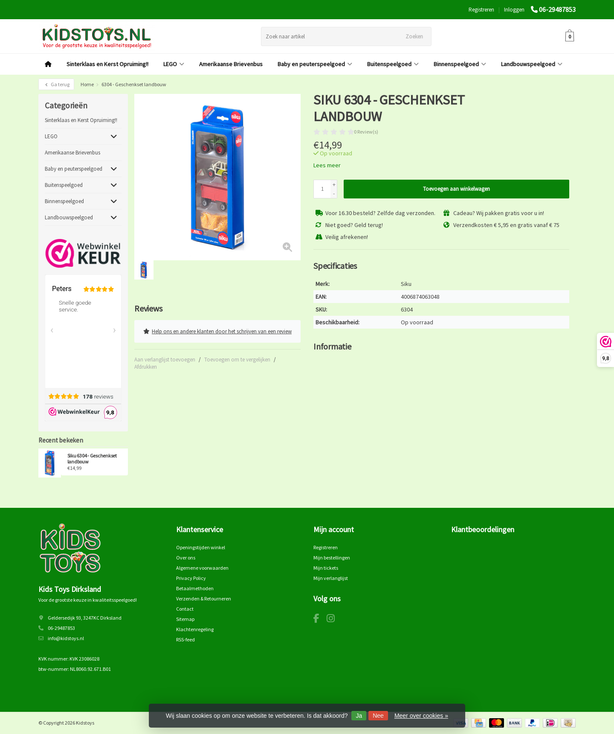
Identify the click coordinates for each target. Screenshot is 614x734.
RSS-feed (185, 639)
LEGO (173, 64)
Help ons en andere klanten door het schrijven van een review (217, 331)
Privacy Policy (191, 578)
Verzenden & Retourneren (203, 598)
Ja (359, 715)
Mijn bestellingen (331, 557)
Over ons (185, 557)
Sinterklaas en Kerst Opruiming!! (107, 64)
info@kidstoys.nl (66, 638)
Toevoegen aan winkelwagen (456, 188)
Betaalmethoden (195, 588)
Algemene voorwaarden (202, 568)
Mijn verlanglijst (330, 578)
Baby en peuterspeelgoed (315, 64)
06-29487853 (557, 9)
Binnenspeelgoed (460, 64)
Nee (378, 715)
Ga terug (56, 84)
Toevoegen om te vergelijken (237, 359)
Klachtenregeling (195, 629)
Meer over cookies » (421, 715)
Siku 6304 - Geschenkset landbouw (92, 459)
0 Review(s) (366, 131)
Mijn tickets (325, 568)
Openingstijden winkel (200, 547)
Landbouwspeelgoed (531, 64)
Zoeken (414, 36)
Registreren (481, 9)
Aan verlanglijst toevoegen (164, 359)
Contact (185, 609)
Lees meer (327, 165)
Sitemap (185, 619)
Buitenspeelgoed (393, 64)
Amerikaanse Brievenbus (231, 64)
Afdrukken (145, 366)
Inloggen (514, 9)
